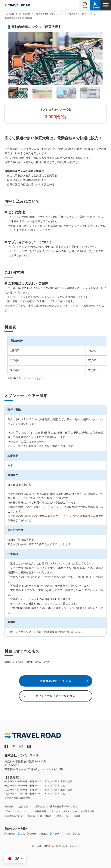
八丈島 (55, 834)
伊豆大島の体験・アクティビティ (49, 14)
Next (98, 58)
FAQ (85, 8)
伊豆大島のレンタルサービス (80, 14)
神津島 (44, 834)
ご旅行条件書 (39, 811)
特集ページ (62, 816)
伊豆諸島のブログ (14, 816)
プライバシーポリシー (16, 811)
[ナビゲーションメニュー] (106, 5)
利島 (77, 834)
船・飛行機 (45, 816)
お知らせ (23, 806)
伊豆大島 (26, 14)
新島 (22, 834)
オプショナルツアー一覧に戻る (56, 695)
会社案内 (9, 806)
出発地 (77, 816)
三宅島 (67, 834)
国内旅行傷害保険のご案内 (63, 806)
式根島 (32, 834)
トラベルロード (11, 14)
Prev (13, 58)
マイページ (95, 8)
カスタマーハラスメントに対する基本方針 (72, 811)
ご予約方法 (39, 806)
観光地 (31, 816)
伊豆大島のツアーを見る (55, 680)
